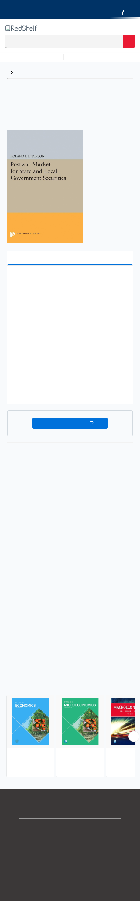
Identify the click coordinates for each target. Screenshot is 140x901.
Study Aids (82, 57)
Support (70, 842)
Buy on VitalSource (70, 423)
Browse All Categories (31, 57)
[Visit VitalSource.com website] (70, 9)
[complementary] (70, 725)
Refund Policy (70, 882)
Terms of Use (70, 868)
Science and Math (119, 57)
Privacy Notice (70, 855)
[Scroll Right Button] (133, 736)
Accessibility (70, 895)
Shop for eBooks (70, 828)
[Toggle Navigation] (129, 28)
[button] (69, 279)
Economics (28, 72)
